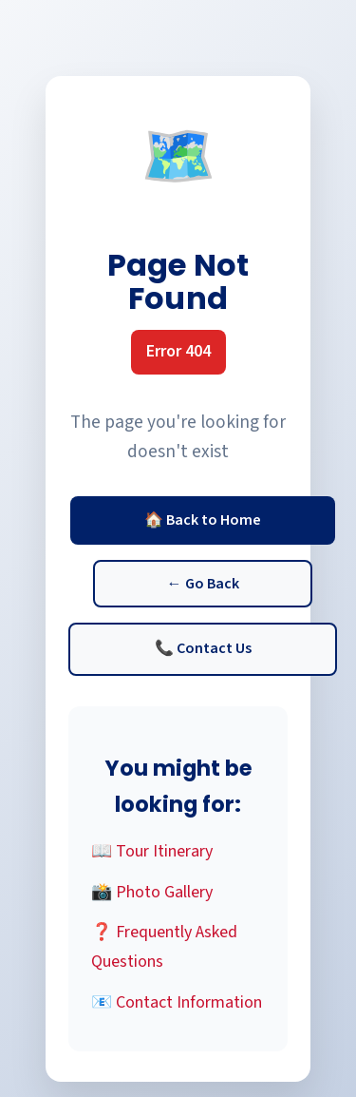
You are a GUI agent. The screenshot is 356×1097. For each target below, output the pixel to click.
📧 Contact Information (176, 1002)
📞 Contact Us (203, 648)
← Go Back (203, 583)
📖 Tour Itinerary (152, 851)
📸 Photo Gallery (152, 892)
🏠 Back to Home (202, 520)
